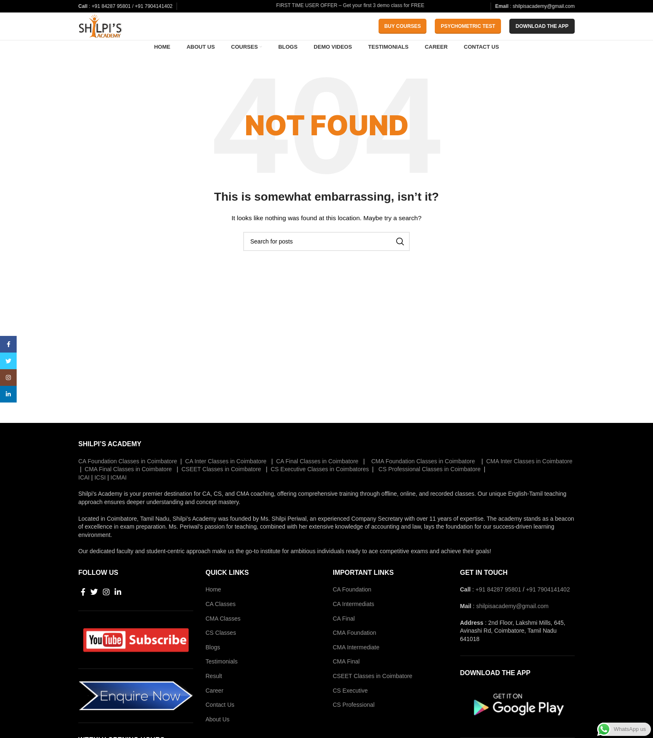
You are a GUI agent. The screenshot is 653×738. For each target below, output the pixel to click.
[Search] (326, 261)
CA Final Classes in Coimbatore (316, 480)
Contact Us (220, 724)
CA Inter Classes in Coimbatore (226, 480)
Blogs (213, 666)
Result (214, 695)
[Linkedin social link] (118, 612)
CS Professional (353, 724)
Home (213, 609)
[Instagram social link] (106, 612)
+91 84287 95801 (112, 6)
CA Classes (221, 623)
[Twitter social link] (94, 612)
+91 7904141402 (153, 6)
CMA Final (346, 681)
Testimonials (222, 681)
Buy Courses (402, 34)
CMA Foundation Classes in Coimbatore (422, 480)
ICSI (100, 497)
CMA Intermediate (356, 666)
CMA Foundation (354, 652)
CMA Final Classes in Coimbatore (127, 488)
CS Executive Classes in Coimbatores (319, 488)
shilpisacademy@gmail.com (544, 6)
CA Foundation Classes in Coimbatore (127, 480)
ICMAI (118, 497)
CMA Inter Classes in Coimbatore (529, 480)
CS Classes (221, 652)
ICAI (84, 497)
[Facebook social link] (83, 612)
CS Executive (350, 710)
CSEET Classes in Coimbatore (220, 488)
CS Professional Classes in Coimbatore (429, 488)
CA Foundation (352, 609)
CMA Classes (223, 638)
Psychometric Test (468, 34)
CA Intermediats (353, 623)
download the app (542, 34)
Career (215, 710)
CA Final (344, 638)
